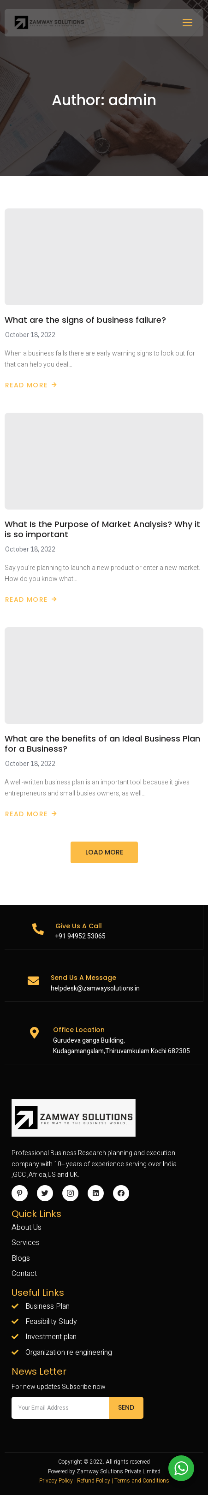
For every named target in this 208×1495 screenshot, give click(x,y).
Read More (31, 385)
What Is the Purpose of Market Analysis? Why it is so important (102, 529)
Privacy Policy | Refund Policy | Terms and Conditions (104, 1481)
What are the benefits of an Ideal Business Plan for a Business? (102, 744)
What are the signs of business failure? (85, 320)
